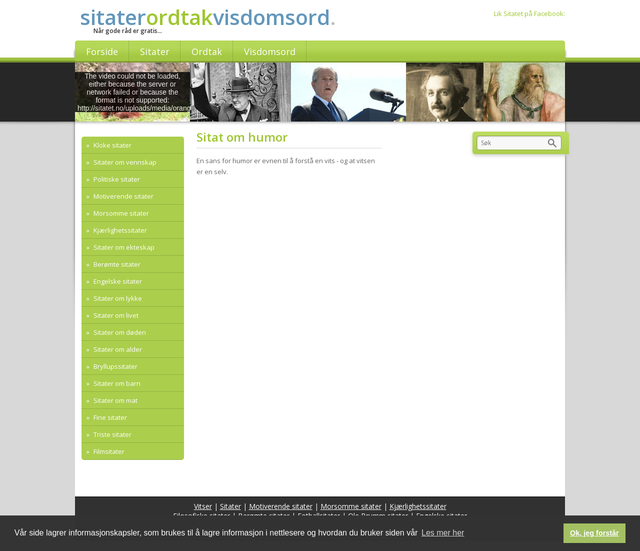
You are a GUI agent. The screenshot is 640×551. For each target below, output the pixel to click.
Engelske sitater (117, 281)
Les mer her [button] (443, 532)
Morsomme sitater (120, 213)
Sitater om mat (115, 400)
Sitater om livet (115, 315)
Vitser (203, 506)
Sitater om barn (116, 383)
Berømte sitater (116, 264)
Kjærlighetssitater (119, 230)
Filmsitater (108, 451)
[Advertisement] (292, 261)
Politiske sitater (116, 179)
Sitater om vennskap (124, 162)
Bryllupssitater (115, 366)
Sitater (230, 506)
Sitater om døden (119, 332)
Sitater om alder (117, 349)
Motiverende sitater (123, 196)
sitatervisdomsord (208, 17)
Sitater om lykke (117, 298)
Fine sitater (109, 417)
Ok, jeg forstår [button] (594, 533)
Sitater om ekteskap (123, 247)
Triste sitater (112, 434)
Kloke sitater (112, 145)
